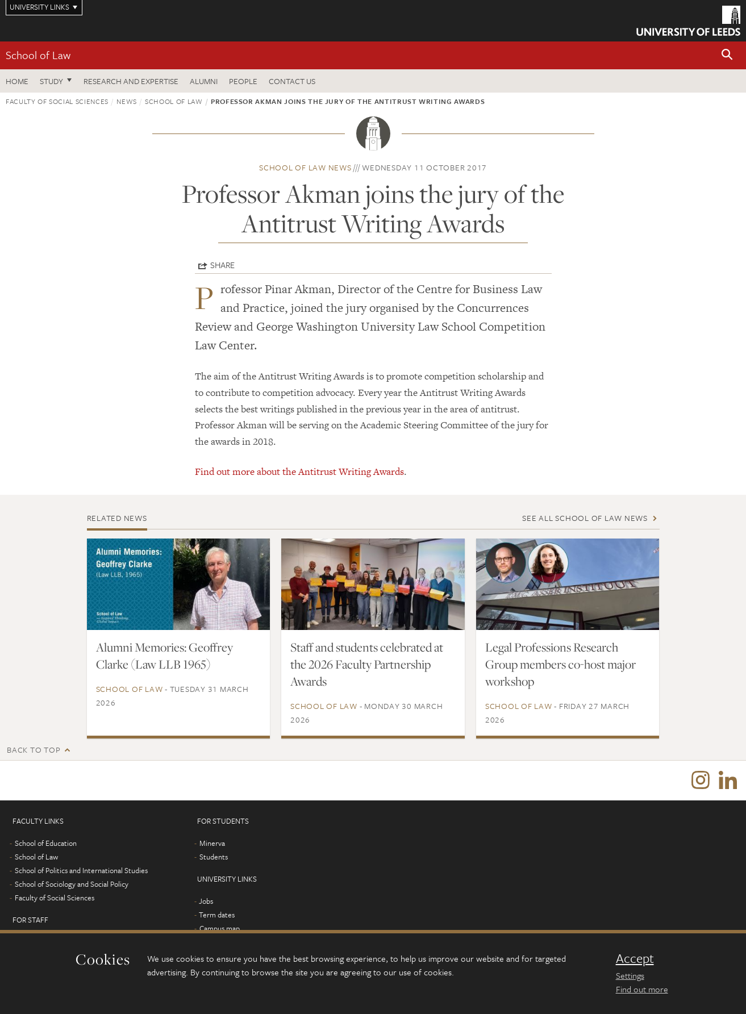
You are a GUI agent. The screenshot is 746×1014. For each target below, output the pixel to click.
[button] (727, 55)
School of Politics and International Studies (81, 870)
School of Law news (305, 167)
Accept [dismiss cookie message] (635, 958)
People (243, 81)
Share (222, 264)
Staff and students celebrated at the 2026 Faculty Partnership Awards (366, 664)
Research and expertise (131, 81)
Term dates (217, 914)
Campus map (219, 928)
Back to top (33, 750)
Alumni (204, 81)
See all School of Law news (585, 518)
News (126, 101)
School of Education (46, 843)
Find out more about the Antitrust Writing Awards (299, 471)
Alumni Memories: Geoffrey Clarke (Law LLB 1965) (164, 656)
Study (51, 81)
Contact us (292, 81)
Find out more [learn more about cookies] (642, 989)
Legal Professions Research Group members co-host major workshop (560, 664)
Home (17, 81)
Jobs (206, 901)
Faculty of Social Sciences (57, 101)
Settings (630, 975)
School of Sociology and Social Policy (71, 884)
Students (213, 856)
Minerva (212, 843)
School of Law (38, 54)
